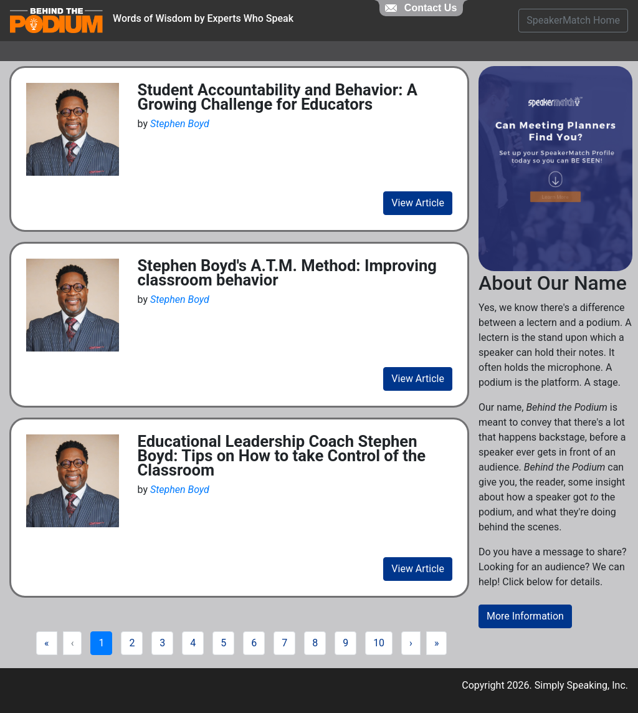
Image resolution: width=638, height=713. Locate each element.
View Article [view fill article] (417, 203)
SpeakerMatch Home (573, 20)
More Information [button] (525, 616)
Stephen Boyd (179, 124)
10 (378, 643)
